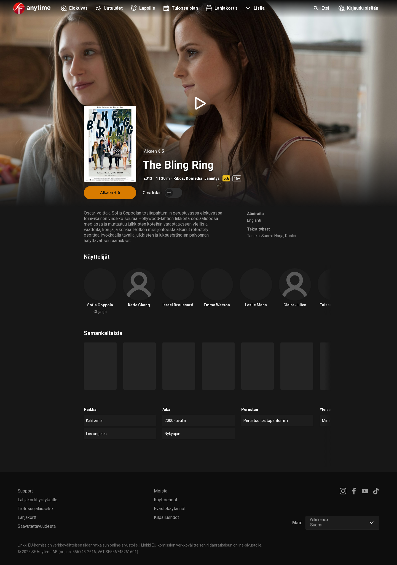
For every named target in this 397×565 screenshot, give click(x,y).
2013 (147, 178)
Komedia (194, 178)
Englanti (254, 220)
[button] (254, 9)
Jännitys (212, 178)
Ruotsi (290, 236)
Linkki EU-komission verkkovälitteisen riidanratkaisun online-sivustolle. (78, 545)
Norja (278, 236)
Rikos (178, 178)
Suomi (267, 236)
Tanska (253, 236)
